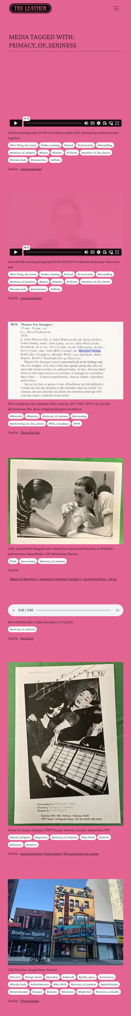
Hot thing (26, 638)
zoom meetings (31, 169)
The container (29, 1001)
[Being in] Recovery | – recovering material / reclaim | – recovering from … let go (63, 579)
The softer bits (30, 432)
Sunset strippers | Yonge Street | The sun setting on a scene (59, 853)
